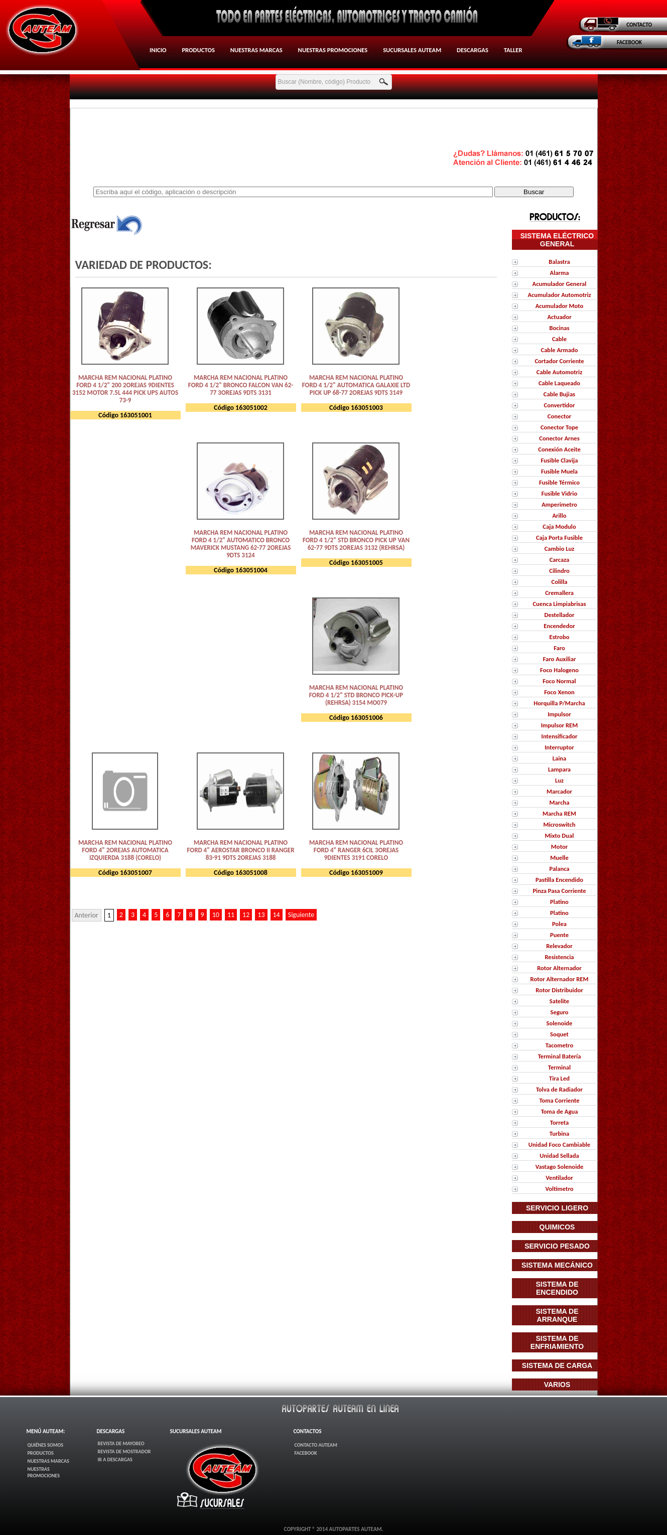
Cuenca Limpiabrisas (559, 603)
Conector (559, 416)
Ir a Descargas (115, 1459)
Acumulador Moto (560, 306)
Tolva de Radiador (559, 1089)
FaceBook (305, 1453)
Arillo (559, 515)
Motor (559, 846)
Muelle (559, 857)
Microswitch (559, 824)
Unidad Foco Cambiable (559, 1144)
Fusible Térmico (559, 482)
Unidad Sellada (559, 1155)
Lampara (559, 769)
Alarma (559, 272)
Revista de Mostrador (124, 1451)
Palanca (559, 868)
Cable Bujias (559, 394)
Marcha (560, 802)
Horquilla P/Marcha (559, 703)
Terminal (559, 1067)
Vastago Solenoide (560, 1166)
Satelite (559, 1001)
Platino (559, 901)
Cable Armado (559, 350)
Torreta (559, 1122)
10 (215, 914)
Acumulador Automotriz (559, 294)
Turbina (560, 1133)
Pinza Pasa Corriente (559, 890)
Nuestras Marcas (256, 50)
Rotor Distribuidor (559, 990)
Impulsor (559, 714)
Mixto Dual (559, 835)
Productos (198, 50)
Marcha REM (559, 813)
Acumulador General (559, 283)
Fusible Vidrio (559, 493)
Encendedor (559, 626)
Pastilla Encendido (559, 879)
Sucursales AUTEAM (412, 50)
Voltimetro (559, 1188)
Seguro (559, 1012)
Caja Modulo (559, 526)
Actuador (559, 317)
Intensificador (560, 736)
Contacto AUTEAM (315, 1445)
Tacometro (559, 1045)
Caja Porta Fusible (559, 537)
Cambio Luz (560, 548)
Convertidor (559, 405)
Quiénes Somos (46, 1445)
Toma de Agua (559, 1111)
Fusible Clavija (559, 460)
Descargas (472, 50)
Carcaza (560, 559)
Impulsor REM (559, 725)
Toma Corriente (559, 1100)
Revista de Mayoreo (121, 1443)
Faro (559, 648)
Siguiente (301, 914)
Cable (559, 339)
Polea (559, 924)
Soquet (559, 1034)
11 (230, 914)
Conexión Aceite (559, 449)
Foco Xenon (559, 692)
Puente (559, 935)
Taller (513, 50)
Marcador (559, 791)
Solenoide (560, 1023)
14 (276, 914)
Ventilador (559, 1177)
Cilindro (559, 570)
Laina (560, 758)
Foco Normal (559, 681)
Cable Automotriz (559, 372)
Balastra (559, 261)
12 (245, 914)
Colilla (559, 581)
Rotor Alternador (559, 968)
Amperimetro (559, 504)
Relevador (559, 946)
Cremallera (559, 592)
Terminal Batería (559, 1056)
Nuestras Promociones (333, 50)
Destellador (559, 615)
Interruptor (559, 747)
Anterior (86, 915)
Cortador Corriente (559, 361)
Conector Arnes (559, 438)
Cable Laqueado (559, 383)
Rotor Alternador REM (559, 979)
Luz (559, 780)
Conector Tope (559, 427)
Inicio (158, 50)
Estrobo (559, 637)
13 (260, 914)
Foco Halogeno (559, 670)
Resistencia (559, 957)
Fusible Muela (559, 471)
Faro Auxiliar (559, 659)
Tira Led (559, 1078)
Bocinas (559, 328)
